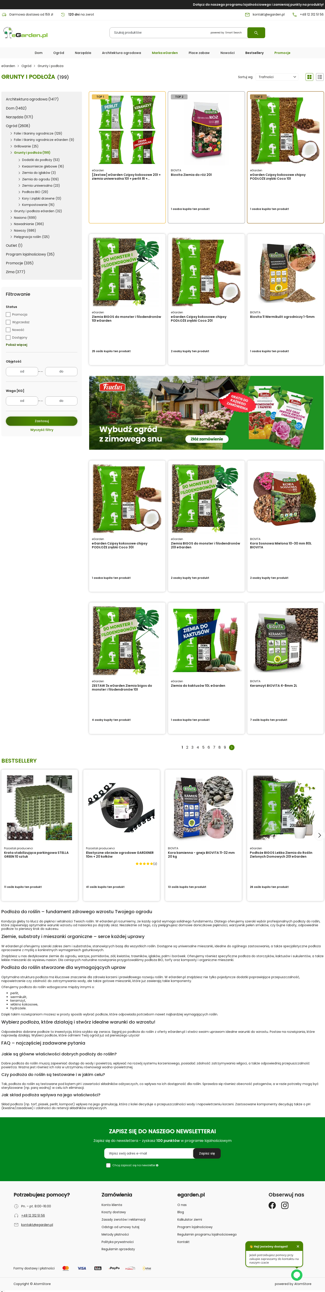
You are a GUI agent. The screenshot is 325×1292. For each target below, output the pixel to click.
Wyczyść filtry (41, 430)
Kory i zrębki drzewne (41, 198)
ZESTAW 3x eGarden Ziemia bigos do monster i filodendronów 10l (122, 687)
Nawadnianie (29, 224)
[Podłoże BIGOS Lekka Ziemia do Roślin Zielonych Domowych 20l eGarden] (285, 807)
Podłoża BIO (35, 192)
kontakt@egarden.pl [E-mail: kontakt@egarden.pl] (265, 14)
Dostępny (19, 337)
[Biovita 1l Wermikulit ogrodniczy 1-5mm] (285, 272)
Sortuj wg (245, 77)
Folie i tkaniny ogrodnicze (38, 133)
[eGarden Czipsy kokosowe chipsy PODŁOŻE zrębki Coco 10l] (285, 129)
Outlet (14, 245)
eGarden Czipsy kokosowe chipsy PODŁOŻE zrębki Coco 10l (278, 176)
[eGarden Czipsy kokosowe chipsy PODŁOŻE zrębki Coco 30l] (127, 498)
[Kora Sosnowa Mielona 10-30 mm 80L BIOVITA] (285, 498)
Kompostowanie (38, 205)
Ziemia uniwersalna (41, 185)
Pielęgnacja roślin (32, 237)
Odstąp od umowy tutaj (120, 1227)
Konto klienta (112, 1205)
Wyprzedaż (21, 322)
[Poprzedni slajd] (5, 835)
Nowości (227, 53)
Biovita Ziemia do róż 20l (191, 174)
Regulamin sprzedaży (118, 1249)
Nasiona (25, 217)
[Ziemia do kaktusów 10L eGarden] (206, 640)
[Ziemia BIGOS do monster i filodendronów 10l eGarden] (127, 272)
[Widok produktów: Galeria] (309, 77)
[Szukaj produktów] (187, 32)
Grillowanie (26, 146)
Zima (15, 272)
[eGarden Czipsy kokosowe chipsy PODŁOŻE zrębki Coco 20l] (206, 272)
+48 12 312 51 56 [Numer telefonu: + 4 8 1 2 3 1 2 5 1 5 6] (308, 14)
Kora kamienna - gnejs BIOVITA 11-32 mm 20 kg (201, 854)
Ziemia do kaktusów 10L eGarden (198, 685)
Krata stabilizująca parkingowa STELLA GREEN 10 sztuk (36, 854)
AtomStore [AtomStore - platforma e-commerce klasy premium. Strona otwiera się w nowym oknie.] (302, 1284)
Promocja (19, 314)
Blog (180, 1212)
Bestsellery (254, 53)
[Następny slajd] (319, 835)
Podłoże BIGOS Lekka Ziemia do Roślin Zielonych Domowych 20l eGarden (281, 854)
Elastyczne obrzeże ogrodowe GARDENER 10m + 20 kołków (120, 854)
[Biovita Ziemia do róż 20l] (206, 129)
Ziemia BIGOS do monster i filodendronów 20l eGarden (205, 545)
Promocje (282, 53)
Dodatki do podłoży (41, 160)
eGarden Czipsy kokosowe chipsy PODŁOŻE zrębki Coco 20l (198, 318)
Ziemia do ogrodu (40, 179)
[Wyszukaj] (256, 32)
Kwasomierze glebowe (43, 166)
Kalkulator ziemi (189, 1219)
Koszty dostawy (114, 1212)
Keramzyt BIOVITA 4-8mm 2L (273, 685)
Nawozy (25, 230)
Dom (16, 108)
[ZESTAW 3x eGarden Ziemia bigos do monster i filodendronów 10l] (127, 640)
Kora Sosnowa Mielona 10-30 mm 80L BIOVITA (281, 545)
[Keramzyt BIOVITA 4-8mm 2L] (285, 640)
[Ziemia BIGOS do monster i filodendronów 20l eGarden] (206, 498)
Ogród (26, 66)
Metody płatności (115, 1234)
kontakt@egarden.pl (37, 1225)
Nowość (18, 330)
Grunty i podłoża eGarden (38, 211)
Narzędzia (19, 117)
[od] (22, 371)
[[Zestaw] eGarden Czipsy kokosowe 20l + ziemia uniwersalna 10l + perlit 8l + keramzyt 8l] (127, 129)
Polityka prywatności (118, 1242)
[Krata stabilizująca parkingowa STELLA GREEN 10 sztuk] (39, 807)
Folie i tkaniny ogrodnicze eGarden (44, 139)
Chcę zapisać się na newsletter (135, 1165)
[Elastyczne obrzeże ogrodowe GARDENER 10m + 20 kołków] (121, 807)
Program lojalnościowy (30, 254)
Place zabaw (199, 53)
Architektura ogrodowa (32, 99)
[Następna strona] (231, 747)
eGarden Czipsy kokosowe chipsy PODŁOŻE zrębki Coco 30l (119, 545)
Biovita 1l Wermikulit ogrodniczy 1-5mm (282, 316)
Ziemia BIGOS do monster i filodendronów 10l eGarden (126, 318)
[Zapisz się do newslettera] (207, 1153)
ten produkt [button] (190, 209)
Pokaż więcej (16, 345)
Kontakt (183, 1242)
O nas (182, 1205)
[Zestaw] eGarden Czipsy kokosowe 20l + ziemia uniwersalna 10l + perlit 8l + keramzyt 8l (126, 178)
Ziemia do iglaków (39, 172)
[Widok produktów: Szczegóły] (320, 77)
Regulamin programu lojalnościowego (207, 1234)
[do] (61, 371)
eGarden (8, 66)
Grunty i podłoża (32, 152)
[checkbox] (8, 314)
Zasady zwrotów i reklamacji (124, 1219)
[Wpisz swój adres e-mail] (162, 1153)
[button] (38, 52)
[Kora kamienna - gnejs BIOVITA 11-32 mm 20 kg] (203, 807)
